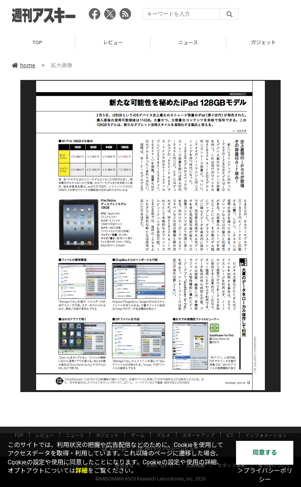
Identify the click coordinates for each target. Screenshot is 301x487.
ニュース (188, 42)
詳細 (81, 470)
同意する (265, 452)
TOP (37, 42)
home (23, 65)
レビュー (113, 42)
